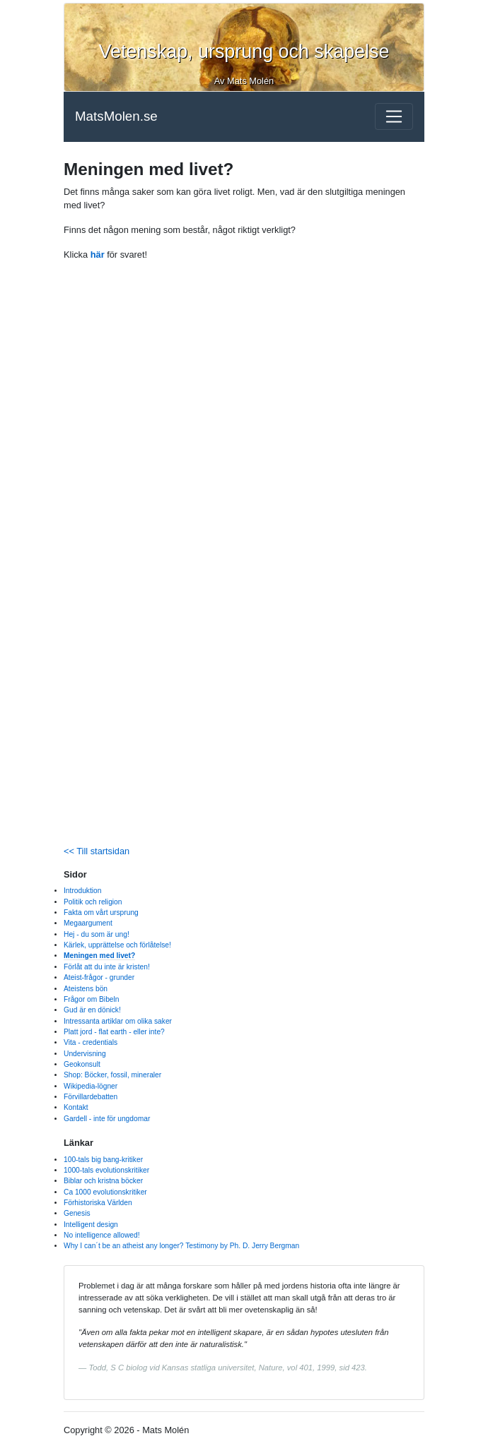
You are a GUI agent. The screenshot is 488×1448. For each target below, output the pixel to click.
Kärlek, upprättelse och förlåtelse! (117, 945)
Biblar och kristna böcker (103, 1181)
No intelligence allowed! (102, 1235)
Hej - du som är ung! (96, 934)
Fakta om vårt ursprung (101, 912)
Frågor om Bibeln (92, 999)
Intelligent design (91, 1224)
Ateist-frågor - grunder (99, 977)
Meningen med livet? (99, 955)
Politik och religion (93, 902)
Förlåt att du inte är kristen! (107, 967)
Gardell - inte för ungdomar (107, 1119)
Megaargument (88, 923)
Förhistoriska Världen (98, 1203)
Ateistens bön (86, 989)
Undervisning (85, 1054)
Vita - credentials (90, 1042)
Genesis (77, 1213)
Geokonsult (82, 1064)
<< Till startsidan (96, 851)
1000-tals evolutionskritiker (106, 1170)
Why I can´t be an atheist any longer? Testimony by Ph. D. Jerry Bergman (181, 1246)
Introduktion (82, 890)
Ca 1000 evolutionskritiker (105, 1192)
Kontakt (76, 1107)
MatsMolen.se (116, 116)
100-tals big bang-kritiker (103, 1159)
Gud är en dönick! (92, 1010)
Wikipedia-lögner (90, 1086)
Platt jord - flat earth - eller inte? (114, 1032)
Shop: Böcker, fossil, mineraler (112, 1075)
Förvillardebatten (90, 1097)
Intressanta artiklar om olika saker (118, 1021)
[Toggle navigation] (394, 116)
